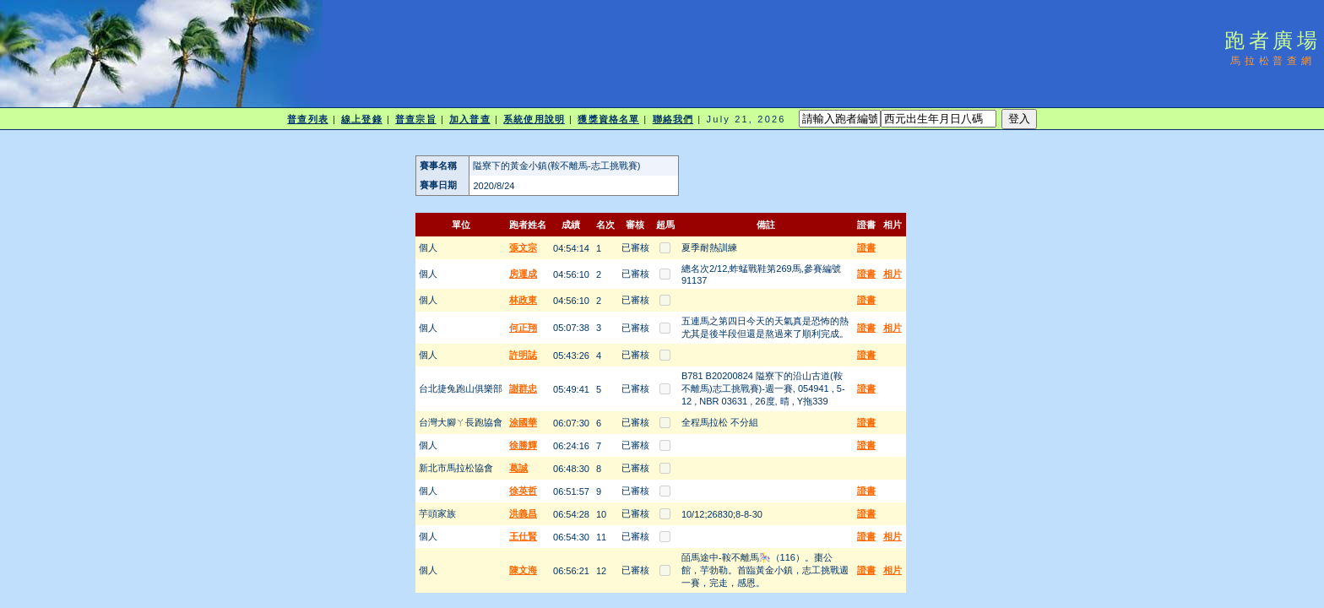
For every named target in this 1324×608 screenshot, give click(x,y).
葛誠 (518, 468)
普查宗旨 (415, 119)
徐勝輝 (523, 445)
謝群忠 (523, 388)
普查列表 (307, 119)
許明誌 (523, 355)
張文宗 (523, 247)
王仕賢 (523, 536)
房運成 (523, 274)
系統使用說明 (534, 119)
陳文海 (523, 570)
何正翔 (523, 328)
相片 (892, 274)
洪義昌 (523, 513)
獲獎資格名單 (608, 119)
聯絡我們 (673, 119)
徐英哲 (523, 491)
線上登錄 (361, 119)
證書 (866, 247)
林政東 (523, 300)
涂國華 (523, 422)
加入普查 (469, 119)
